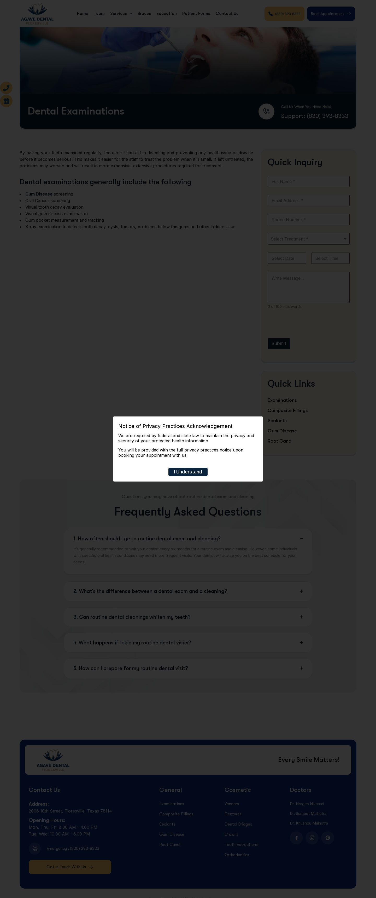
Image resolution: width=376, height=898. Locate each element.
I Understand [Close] (188, 471)
